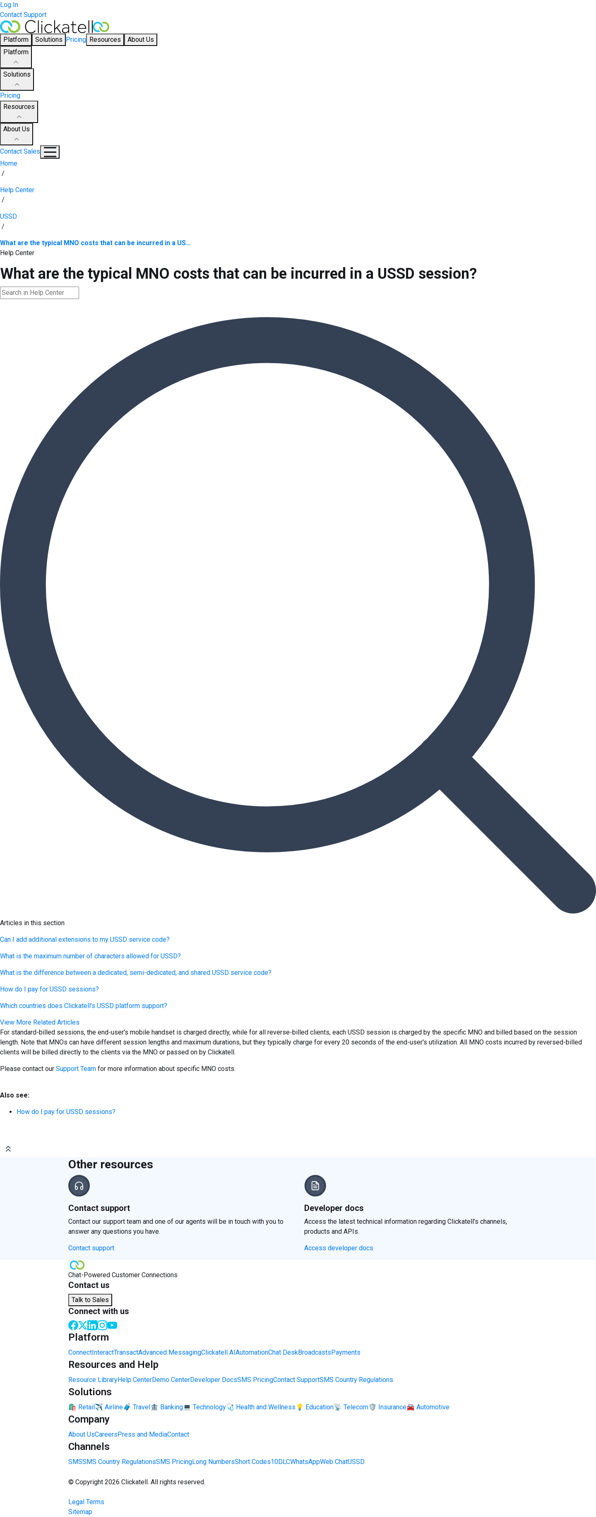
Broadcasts (314, 1352)
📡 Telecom (351, 1407)
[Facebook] (73, 1325)
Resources (19, 112)
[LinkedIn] (92, 1325)
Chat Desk (283, 1352)
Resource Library (93, 1380)
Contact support (91, 1248)
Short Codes (253, 1462)
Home (8, 163)
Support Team (76, 1069)
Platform (16, 57)
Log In (9, 5)
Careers (106, 1434)
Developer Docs (213, 1380)
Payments (345, 1352)
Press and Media (142, 1434)
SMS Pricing (255, 1380)
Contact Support (23, 15)
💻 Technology (204, 1407)
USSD (356, 1462)
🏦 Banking (166, 1407)
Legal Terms (86, 1502)
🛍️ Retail (81, 1407)
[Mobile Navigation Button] (50, 152)
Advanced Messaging (169, 1352)
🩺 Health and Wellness (261, 1407)
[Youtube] (112, 1325)
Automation (252, 1352)
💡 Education (315, 1407)
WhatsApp (305, 1462)
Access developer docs (338, 1248)
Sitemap (80, 1512)
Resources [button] (105, 39)
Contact (178, 1434)
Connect (80, 1352)
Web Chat (334, 1462)
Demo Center (171, 1380)
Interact (103, 1352)
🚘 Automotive (427, 1407)
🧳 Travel (136, 1407)
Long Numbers (213, 1462)
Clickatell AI (218, 1352)
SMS (75, 1462)
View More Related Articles (39, 1022)
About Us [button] (140, 39)
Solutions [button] (48, 39)
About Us (16, 134)
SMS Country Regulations (356, 1380)
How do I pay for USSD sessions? (66, 1112)
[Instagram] (102, 1325)
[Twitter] (82, 1325)
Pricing (76, 39)
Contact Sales (20, 151)
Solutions (17, 79)
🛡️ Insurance (387, 1407)
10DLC (280, 1462)
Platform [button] (16, 39)
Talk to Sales (90, 1300)
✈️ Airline (109, 1407)
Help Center (135, 1380)
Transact (126, 1352)
